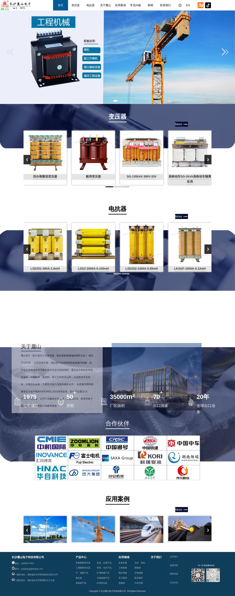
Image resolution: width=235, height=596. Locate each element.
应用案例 (120, 5)
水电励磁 (138, 573)
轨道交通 (123, 563)
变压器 (75, 5)
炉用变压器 (102, 583)
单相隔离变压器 (83, 563)
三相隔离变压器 (83, 567)
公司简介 (174, 556)
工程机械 (123, 567)
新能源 (137, 567)
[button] (115, 101)
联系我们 (165, 5)
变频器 (122, 583)
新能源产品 (81, 583)
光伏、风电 (139, 563)
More (178, 124)
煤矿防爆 (123, 573)
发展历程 (174, 565)
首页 (60, 5)
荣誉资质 (174, 574)
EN (188, 5)
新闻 (150, 5)
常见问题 (135, 5)
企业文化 (174, 582)
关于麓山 (105, 5)
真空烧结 (138, 578)
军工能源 (123, 578)
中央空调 (138, 583)
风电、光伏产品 (104, 567)
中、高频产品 (82, 573)
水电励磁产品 (103, 578)
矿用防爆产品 (103, 573)
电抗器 (90, 5)
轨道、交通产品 (104, 563)
